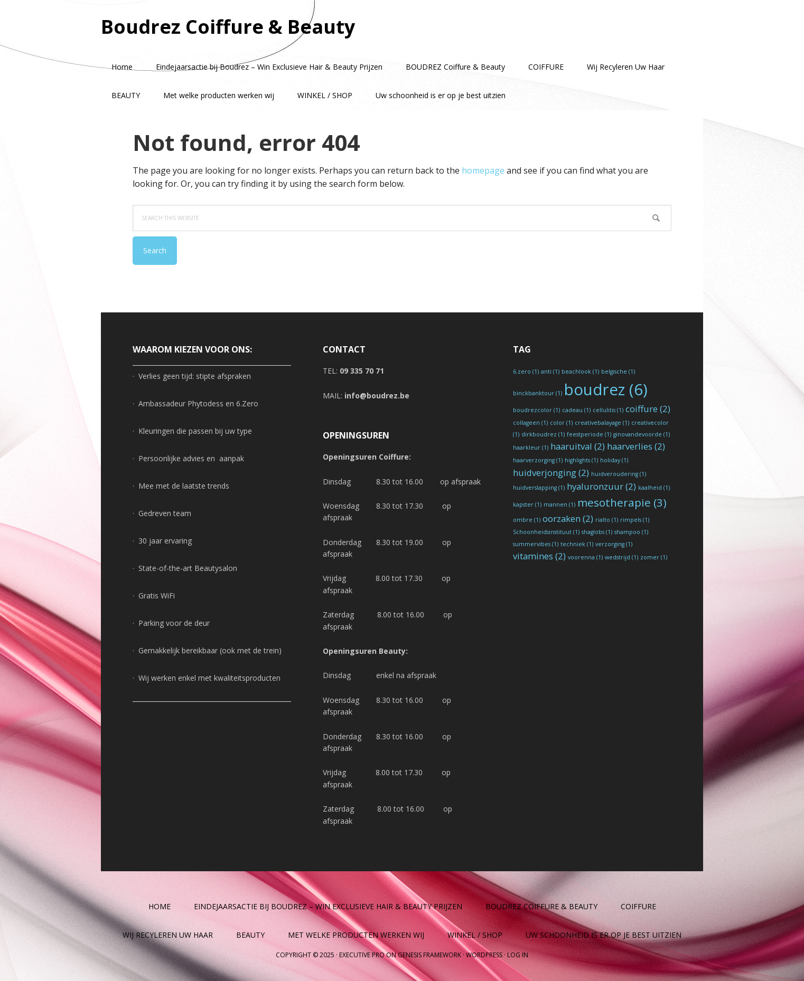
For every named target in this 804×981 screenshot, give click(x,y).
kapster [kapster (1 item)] (527, 504)
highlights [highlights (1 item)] (581, 460)
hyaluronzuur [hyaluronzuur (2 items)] (601, 486)
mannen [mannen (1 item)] (559, 504)
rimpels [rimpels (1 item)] (634, 519)
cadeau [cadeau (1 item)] (576, 410)
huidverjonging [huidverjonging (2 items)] (551, 472)
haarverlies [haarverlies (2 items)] (636, 446)
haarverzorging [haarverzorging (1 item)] (538, 460)
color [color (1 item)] (561, 422)
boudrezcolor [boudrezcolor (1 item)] (536, 410)
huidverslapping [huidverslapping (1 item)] (539, 487)
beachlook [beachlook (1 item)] (580, 371)
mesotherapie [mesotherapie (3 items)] (622, 502)
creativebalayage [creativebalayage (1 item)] (602, 422)
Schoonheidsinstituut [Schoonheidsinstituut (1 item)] (546, 532)
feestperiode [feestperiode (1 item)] (589, 434)
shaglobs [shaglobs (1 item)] (597, 532)
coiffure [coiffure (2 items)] (647, 409)
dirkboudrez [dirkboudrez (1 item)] (543, 434)
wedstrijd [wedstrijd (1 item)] (621, 557)
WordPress (484, 954)
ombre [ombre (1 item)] (526, 519)
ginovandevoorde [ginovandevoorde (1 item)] (641, 434)
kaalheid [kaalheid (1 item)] (654, 487)
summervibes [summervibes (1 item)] (535, 544)
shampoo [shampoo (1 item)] (631, 532)
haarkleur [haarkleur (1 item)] (530, 447)
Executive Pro (362, 954)
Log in (517, 954)
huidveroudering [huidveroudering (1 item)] (618, 474)
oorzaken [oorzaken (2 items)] (568, 518)
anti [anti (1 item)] (550, 371)
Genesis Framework (429, 954)
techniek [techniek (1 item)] (576, 544)
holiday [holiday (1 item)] (614, 460)
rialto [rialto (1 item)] (606, 519)
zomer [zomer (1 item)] (653, 557)
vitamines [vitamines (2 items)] (539, 556)
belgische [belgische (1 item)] (618, 371)
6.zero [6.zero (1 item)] (526, 371)
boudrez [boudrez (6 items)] (606, 389)
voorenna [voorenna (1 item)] (585, 557)
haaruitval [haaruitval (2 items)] (577, 446)
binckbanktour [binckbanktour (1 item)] (537, 393)
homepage (483, 170)
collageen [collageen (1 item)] (530, 422)
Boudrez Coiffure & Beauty (228, 26)
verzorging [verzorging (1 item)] (613, 544)
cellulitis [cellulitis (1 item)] (608, 410)
